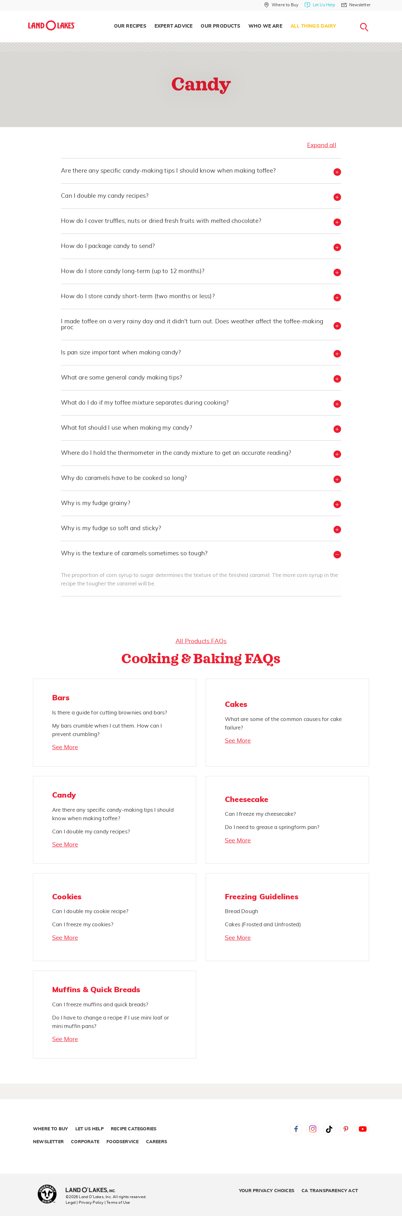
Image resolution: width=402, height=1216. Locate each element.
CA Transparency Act (330, 1191)
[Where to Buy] (281, 5)
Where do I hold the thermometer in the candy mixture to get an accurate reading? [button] (176, 453)
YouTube (362, 1129)
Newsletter (48, 1142)
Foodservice (122, 1142)
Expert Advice (174, 26)
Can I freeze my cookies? (82, 924)
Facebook (296, 1129)
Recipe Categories (133, 1129)
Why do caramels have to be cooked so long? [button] (124, 478)
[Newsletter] (356, 5)
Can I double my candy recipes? (91, 831)
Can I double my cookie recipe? (90, 911)
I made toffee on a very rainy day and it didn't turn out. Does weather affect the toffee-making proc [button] (192, 325)
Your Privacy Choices (266, 1191)
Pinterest (346, 1129)
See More (65, 748)
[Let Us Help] (320, 5)
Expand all (321, 145)
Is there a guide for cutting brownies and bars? (109, 712)
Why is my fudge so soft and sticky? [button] (111, 528)
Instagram (312, 1129)
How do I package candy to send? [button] (108, 246)
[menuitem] (130, 26)
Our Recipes (130, 26)
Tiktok (329, 1129)
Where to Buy (50, 1129)
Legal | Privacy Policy (84, 1202)
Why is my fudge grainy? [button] (95, 503)
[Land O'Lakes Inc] (93, 1190)
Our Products (220, 26)
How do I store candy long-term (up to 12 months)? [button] (132, 271)
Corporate (85, 1142)
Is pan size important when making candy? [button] (121, 353)
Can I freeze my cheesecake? (260, 814)
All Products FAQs (201, 641)
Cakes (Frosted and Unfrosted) (263, 924)
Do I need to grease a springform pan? (272, 827)
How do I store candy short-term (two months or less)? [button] (138, 296)
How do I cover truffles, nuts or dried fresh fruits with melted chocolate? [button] (161, 221)
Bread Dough (241, 911)
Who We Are (265, 26)
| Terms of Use (117, 1202)
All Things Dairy (313, 26)
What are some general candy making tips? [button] (121, 378)
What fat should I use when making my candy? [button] (126, 428)
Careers (156, 1142)
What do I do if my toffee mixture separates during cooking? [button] (144, 403)
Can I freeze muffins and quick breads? (100, 1004)
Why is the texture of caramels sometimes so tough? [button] (134, 554)
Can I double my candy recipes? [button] (104, 196)
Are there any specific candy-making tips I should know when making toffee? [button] (168, 171)
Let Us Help (89, 1129)
